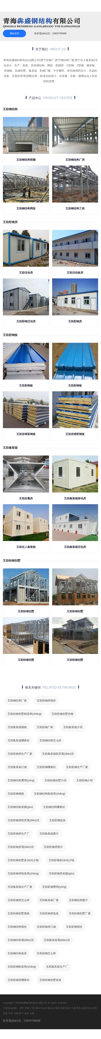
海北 (68, 1008)
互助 (5, 1013)
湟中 (22, 1008)
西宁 (21, 1013)
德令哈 (50, 1008)
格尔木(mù (41, 1008)
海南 (62, 1008)
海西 (57, 1008)
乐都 (16, 1013)
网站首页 (14, 33)
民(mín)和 (92, 1008)
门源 (32, 1008)
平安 (10, 1013)
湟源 (84, 1008)
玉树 (32, 1013)
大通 (73, 1008)
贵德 (27, 1008)
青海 (78, 1008)
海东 (26, 1013)
